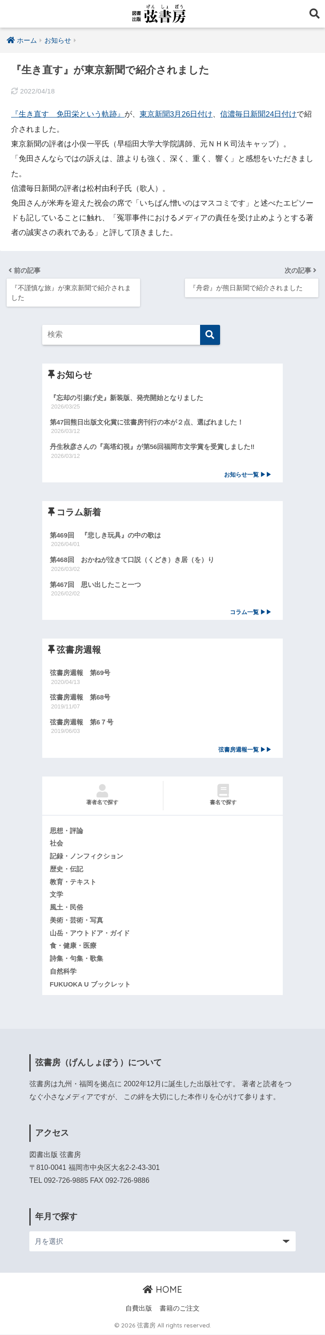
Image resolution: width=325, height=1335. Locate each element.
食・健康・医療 (73, 946)
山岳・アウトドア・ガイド (90, 933)
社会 (56, 843)
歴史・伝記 (66, 869)
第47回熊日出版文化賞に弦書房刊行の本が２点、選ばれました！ (147, 421)
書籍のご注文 (180, 1308)
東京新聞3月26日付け (176, 114)
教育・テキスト (73, 882)
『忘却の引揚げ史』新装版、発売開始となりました (126, 397)
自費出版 (138, 1308)
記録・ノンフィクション (86, 856)
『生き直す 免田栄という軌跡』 (67, 114)
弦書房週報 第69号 (80, 672)
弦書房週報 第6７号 (81, 722)
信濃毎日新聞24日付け (259, 114)
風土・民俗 (66, 907)
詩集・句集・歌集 (76, 959)
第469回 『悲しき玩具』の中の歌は (105, 535)
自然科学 (63, 971)
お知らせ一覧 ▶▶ (248, 474)
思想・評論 (66, 830)
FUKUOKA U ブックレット (90, 984)
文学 (56, 894)
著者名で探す (102, 794)
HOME (162, 1289)
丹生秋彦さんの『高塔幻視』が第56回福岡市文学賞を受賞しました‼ (152, 446)
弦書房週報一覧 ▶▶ (245, 749)
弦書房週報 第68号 (80, 697)
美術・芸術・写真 (76, 920)
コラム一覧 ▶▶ (251, 612)
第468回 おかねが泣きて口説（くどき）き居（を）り (132, 559)
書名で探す (223, 794)
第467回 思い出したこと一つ (95, 584)
